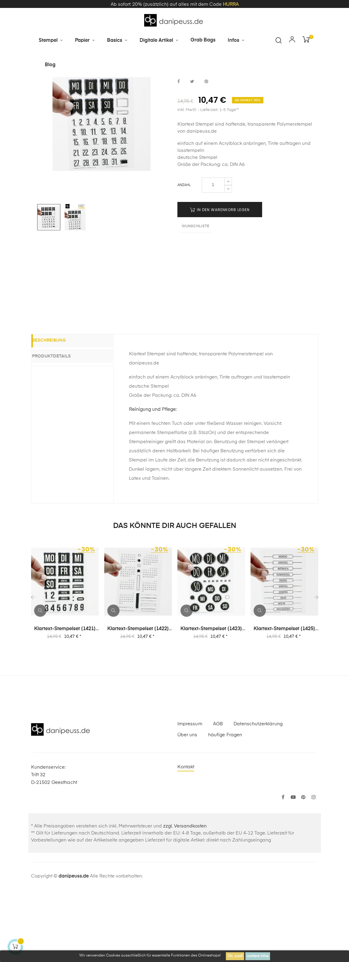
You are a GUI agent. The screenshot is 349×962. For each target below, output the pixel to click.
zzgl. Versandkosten (185, 897)
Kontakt (185, 838)
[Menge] (213, 256)
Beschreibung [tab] (57, 413)
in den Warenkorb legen (220, 280)
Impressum (189, 795)
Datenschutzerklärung (258, 795)
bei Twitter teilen (192, 152)
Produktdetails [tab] (60, 427)
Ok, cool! (235, 956)
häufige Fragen (225, 806)
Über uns (187, 806)
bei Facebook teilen (178, 152)
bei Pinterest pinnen (206, 152)
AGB (218, 795)
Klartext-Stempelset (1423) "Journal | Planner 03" (211, 700)
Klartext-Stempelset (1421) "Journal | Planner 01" (65, 700)
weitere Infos (258, 956)
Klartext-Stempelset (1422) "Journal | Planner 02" (138, 700)
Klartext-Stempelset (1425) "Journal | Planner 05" (284, 700)
